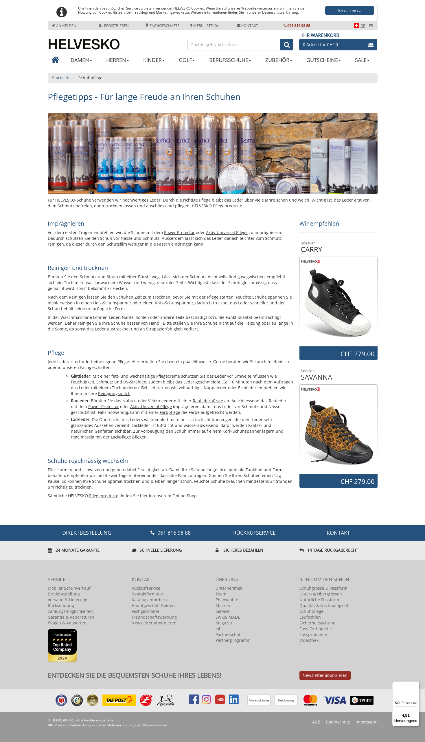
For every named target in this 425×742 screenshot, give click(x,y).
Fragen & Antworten (67, 623)
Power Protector (179, 232)
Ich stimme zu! (349, 10)
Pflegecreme (168, 376)
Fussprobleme (313, 634)
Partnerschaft (229, 634)
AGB (316, 722)
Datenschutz (338, 722)
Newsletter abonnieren (154, 623)
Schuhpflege (311, 611)
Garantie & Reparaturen (71, 617)
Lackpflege (121, 437)
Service (222, 611)
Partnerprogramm (233, 640)
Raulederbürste (208, 400)
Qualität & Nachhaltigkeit (323, 605)
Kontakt (247, 25)
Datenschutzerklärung (280, 12)
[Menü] (415, 684)
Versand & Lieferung (67, 599)
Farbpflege (170, 412)
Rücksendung (61, 605)
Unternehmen (229, 588)
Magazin (224, 623)
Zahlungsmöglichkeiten (70, 611)
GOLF (187, 59)
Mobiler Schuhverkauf (69, 588)
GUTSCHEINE (323, 59)
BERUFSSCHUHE (230, 59)
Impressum (367, 722)
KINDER (154, 59)
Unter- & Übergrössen (320, 594)
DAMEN (81, 59)
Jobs (220, 628)
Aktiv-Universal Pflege (227, 232)
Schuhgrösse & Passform (323, 588)
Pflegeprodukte (227, 206)
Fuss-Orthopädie (315, 628)
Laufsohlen (310, 617)
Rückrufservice (254, 532)
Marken (223, 605)
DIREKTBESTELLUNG (86, 532)
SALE (362, 59)
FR (371, 25)
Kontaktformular (147, 594)
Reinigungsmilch (114, 393)
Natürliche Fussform (319, 599)
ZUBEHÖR (278, 59)
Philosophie (227, 599)
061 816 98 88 (297, 25)
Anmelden (64, 25)
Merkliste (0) (204, 25)
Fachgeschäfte (162, 25)
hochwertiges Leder (141, 200)
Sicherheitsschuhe (317, 623)
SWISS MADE (228, 617)
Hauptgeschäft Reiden (153, 605)
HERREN (117, 59)
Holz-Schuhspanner (112, 303)
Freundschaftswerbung (154, 617)
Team (221, 594)
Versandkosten (155, 725)
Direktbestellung (64, 594)
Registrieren (114, 25)
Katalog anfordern (149, 599)
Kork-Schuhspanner (174, 303)
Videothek (309, 640)
